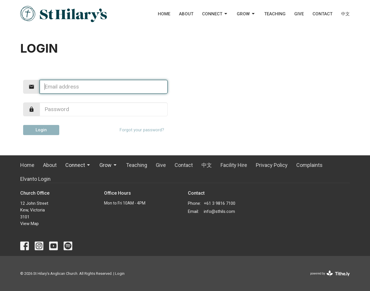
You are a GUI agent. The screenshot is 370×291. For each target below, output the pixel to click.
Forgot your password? (142, 129)
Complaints (309, 165)
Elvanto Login (35, 179)
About (186, 13)
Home (164, 13)
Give (299, 13)
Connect (215, 14)
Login (41, 129)
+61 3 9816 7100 (219, 203)
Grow (246, 14)
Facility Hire (234, 165)
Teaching (275, 13)
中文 (345, 13)
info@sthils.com (219, 211)
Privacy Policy (272, 165)
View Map (29, 223)
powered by (330, 273)
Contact (322, 13)
